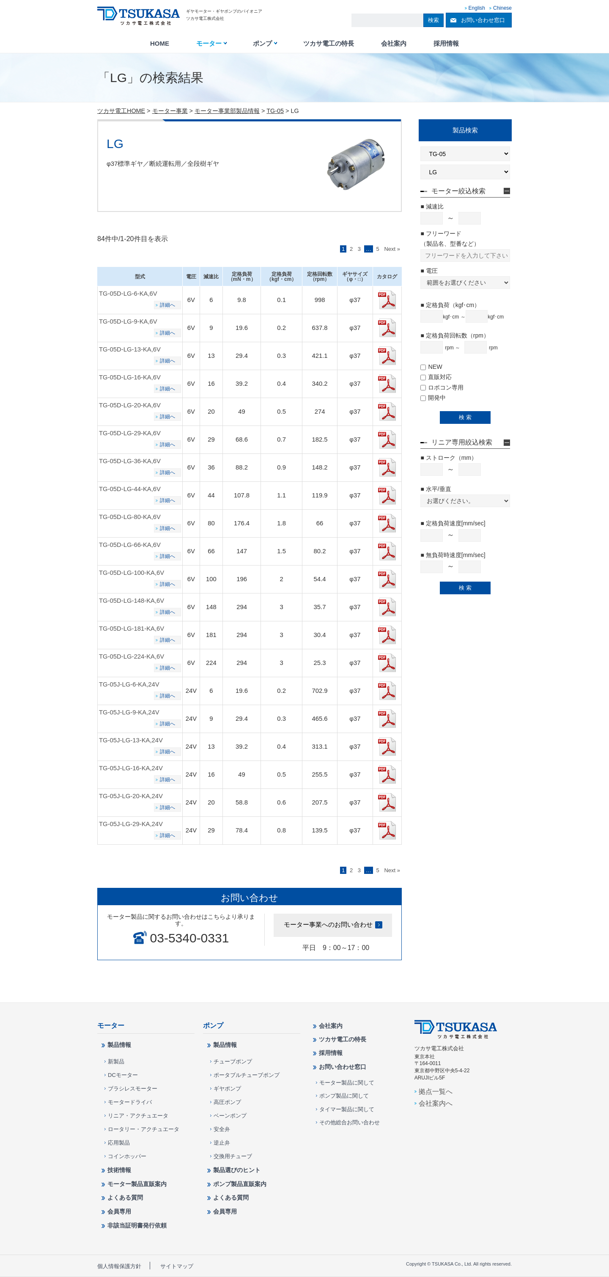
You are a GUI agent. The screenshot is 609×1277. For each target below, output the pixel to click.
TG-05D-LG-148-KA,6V (131, 600)
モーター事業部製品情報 (227, 110)
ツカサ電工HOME (121, 110)
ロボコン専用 (442, 387)
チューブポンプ (233, 1061)
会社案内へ (436, 1103)
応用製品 (119, 1143)
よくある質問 (125, 1197)
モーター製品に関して (346, 1082)
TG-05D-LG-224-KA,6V (131, 656)
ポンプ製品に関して (344, 1096)
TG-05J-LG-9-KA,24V (129, 712)
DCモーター (123, 1075)
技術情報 (119, 1170)
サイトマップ (176, 1266)
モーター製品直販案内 (137, 1184)
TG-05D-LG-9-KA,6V (128, 321)
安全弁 (222, 1129)
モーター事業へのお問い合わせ (328, 924)
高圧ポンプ (227, 1102)
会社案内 (393, 43)
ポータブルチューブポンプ (247, 1075)
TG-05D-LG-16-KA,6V (130, 377)
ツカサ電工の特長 (328, 43)
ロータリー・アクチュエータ (143, 1129)
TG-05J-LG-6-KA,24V (129, 684)
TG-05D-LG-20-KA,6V (130, 405)
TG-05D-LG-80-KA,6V (130, 517)
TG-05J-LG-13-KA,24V (131, 740)
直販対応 (436, 376)
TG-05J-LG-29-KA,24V (131, 824)
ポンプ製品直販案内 (239, 1184)
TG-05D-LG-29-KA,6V (130, 433)
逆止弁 (222, 1143)
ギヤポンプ (227, 1088)
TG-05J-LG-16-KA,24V (131, 768)
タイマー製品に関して (346, 1109)
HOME (159, 43)
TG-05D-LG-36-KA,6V (130, 461)
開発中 (433, 397)
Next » (392, 249)
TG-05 (275, 110)
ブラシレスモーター (132, 1088)
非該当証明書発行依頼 (137, 1225)
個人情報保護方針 (119, 1266)
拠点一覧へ (436, 1091)
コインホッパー (127, 1156)
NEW (431, 366)
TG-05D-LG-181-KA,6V (131, 628)
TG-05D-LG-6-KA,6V (128, 293)
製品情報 (119, 1044)
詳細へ (167, 305)
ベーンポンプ (230, 1115)
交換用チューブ (233, 1156)
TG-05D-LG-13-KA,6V (130, 349)
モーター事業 (170, 110)
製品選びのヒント (237, 1170)
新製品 (116, 1061)
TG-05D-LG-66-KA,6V (130, 544)
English (477, 8)
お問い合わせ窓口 (483, 20)
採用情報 (446, 43)
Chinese (502, 8)
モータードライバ (130, 1102)
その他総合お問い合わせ (349, 1122)
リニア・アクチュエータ (138, 1115)
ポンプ (262, 43)
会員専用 (119, 1211)
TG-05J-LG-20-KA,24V (131, 796)
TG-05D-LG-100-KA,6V (131, 572)
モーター (209, 43)
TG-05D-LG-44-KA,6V (130, 489)
